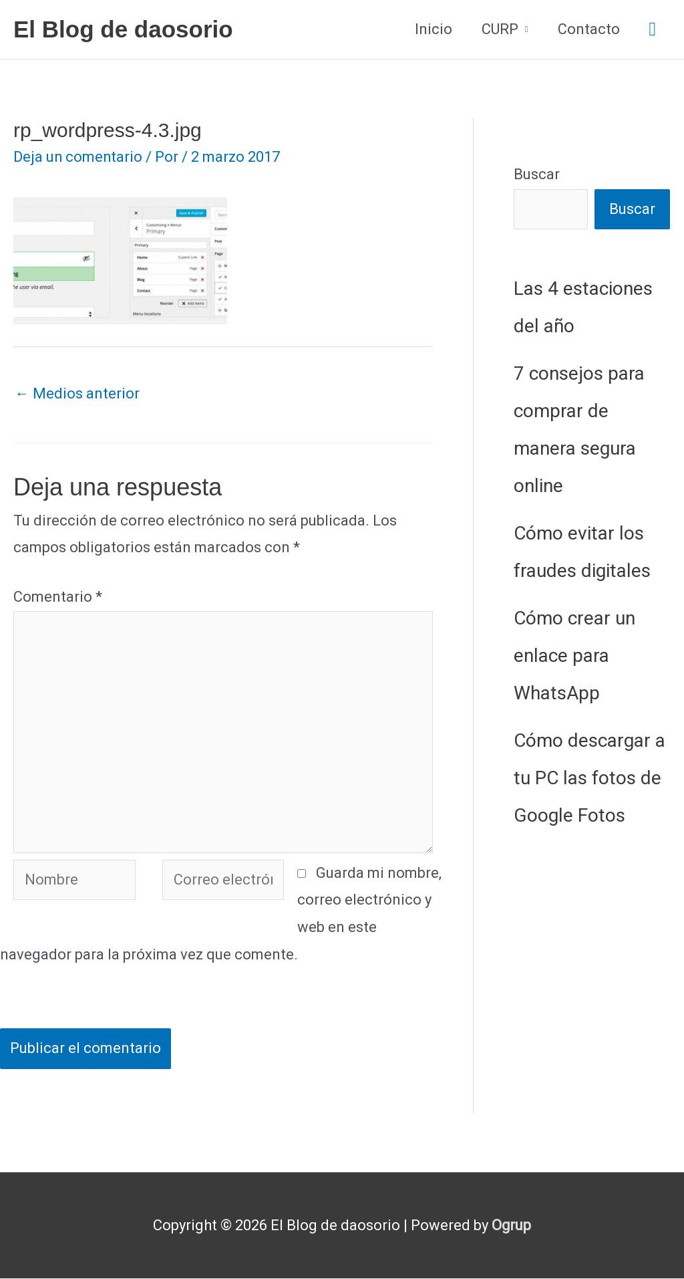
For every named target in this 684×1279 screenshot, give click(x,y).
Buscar (537, 174)
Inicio (433, 29)
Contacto (589, 29)
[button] (652, 29)
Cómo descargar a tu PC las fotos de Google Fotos (589, 777)
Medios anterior (77, 393)
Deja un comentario (78, 156)
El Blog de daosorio (123, 29)
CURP (500, 29)
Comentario (57, 596)
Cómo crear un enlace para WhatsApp (574, 655)
